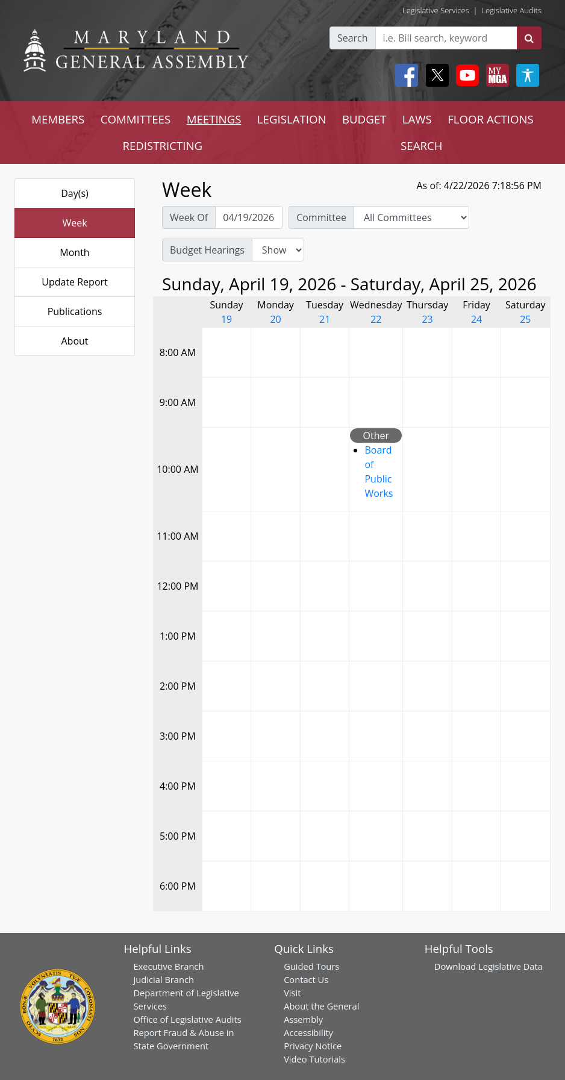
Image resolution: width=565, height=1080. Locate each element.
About (74, 341)
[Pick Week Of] (248, 217)
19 (226, 319)
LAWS (417, 118)
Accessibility (308, 1032)
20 (275, 319)
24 (476, 319)
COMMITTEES (136, 118)
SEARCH (421, 145)
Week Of (189, 217)
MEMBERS (57, 118)
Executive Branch (168, 966)
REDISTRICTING (162, 145)
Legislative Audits (511, 10)
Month (74, 252)
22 (375, 319)
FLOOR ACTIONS (491, 118)
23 (427, 319)
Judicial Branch (163, 979)
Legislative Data (510, 966)
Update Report (75, 282)
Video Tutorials (314, 1059)
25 (525, 319)
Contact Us (306, 979)
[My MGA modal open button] (495, 75)
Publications (75, 311)
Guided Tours (311, 966)
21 (324, 319)
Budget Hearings (207, 250)
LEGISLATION (291, 118)
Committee (321, 217)
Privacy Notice (313, 1046)
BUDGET (364, 118)
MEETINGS (214, 118)
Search (352, 38)
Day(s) (75, 193)
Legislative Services (435, 10)
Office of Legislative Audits (187, 1019)
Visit (292, 993)
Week (74, 222)
